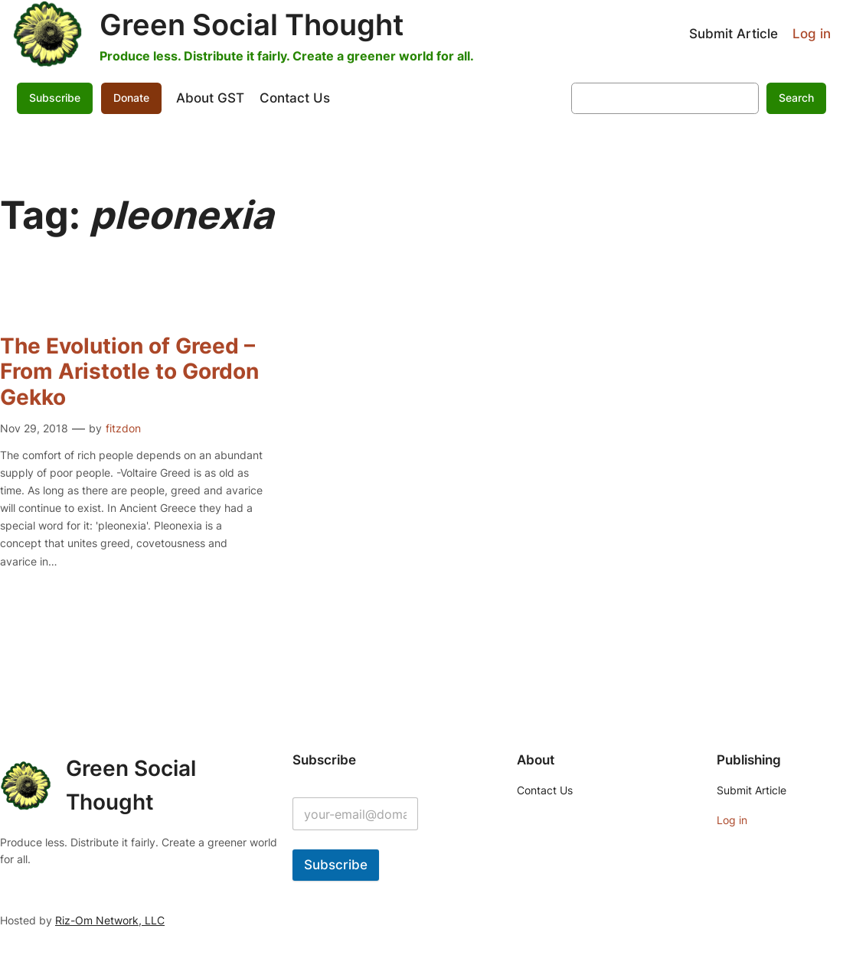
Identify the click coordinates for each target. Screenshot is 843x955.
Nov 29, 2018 (34, 428)
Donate (131, 97)
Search (796, 97)
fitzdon (123, 428)
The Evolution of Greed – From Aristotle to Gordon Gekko (129, 372)
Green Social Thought (252, 24)
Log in (811, 33)
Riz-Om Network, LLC (110, 920)
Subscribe (54, 97)
